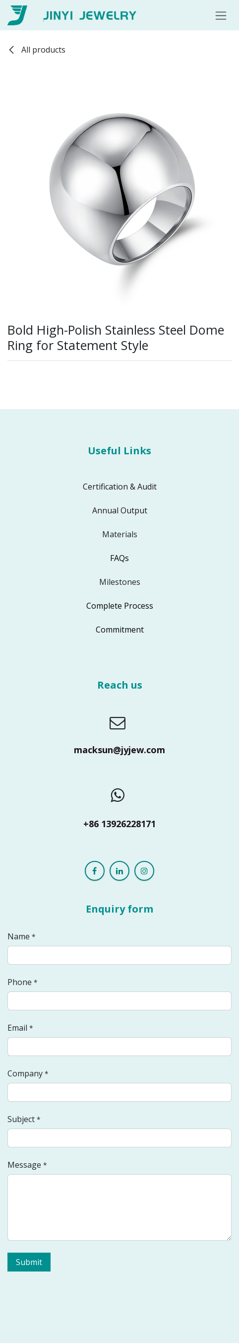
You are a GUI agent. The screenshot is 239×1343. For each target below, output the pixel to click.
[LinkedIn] (119, 871)
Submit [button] (29, 1262)
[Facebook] (95, 871)
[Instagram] (144, 871)
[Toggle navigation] (221, 15)
